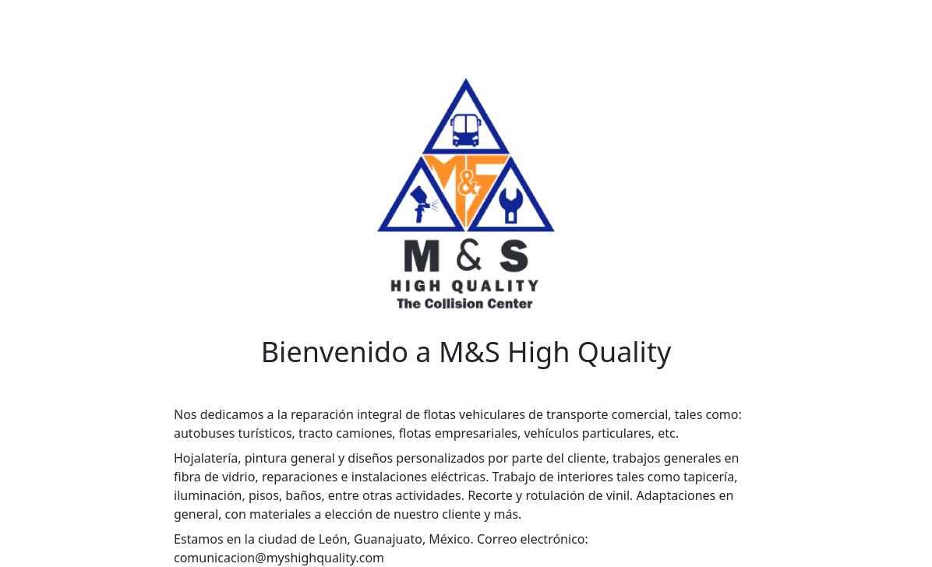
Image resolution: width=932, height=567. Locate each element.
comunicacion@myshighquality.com (279, 557)
